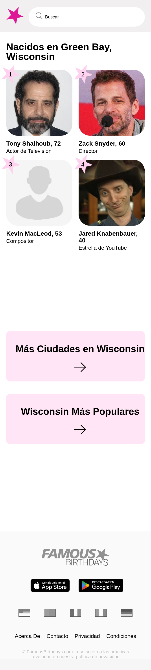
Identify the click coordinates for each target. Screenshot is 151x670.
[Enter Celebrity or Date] (87, 17)
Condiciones (121, 636)
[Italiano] (101, 613)
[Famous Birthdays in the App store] (50, 585)
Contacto (57, 636)
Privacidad (87, 636)
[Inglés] (24, 613)
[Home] (75, 557)
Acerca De (27, 636)
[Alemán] (127, 613)
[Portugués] (50, 613)
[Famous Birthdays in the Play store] (101, 585)
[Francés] (75, 613)
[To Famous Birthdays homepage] (14, 16)
